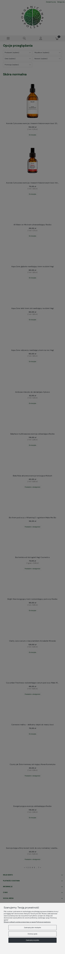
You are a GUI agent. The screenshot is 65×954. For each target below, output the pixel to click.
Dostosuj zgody (32, 934)
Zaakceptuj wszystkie (32, 940)
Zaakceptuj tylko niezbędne (32, 927)
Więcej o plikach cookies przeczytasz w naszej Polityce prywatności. (27, 922)
